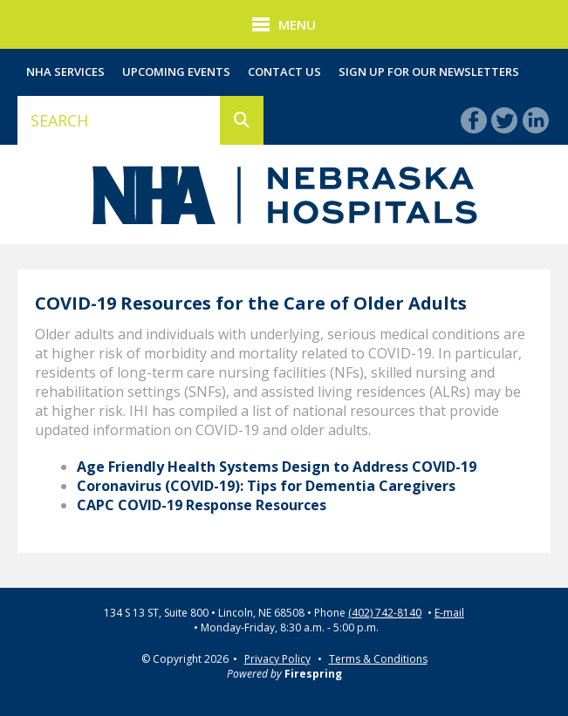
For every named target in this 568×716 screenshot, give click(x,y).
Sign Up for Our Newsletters (429, 71)
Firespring (313, 673)
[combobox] (118, 120)
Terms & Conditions (378, 658)
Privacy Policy (277, 658)
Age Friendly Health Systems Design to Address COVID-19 (276, 466)
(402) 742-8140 (384, 613)
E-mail (449, 613)
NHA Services (65, 71)
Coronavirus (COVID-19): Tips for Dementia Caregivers (266, 485)
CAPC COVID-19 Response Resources (201, 505)
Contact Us (284, 71)
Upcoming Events (176, 71)
